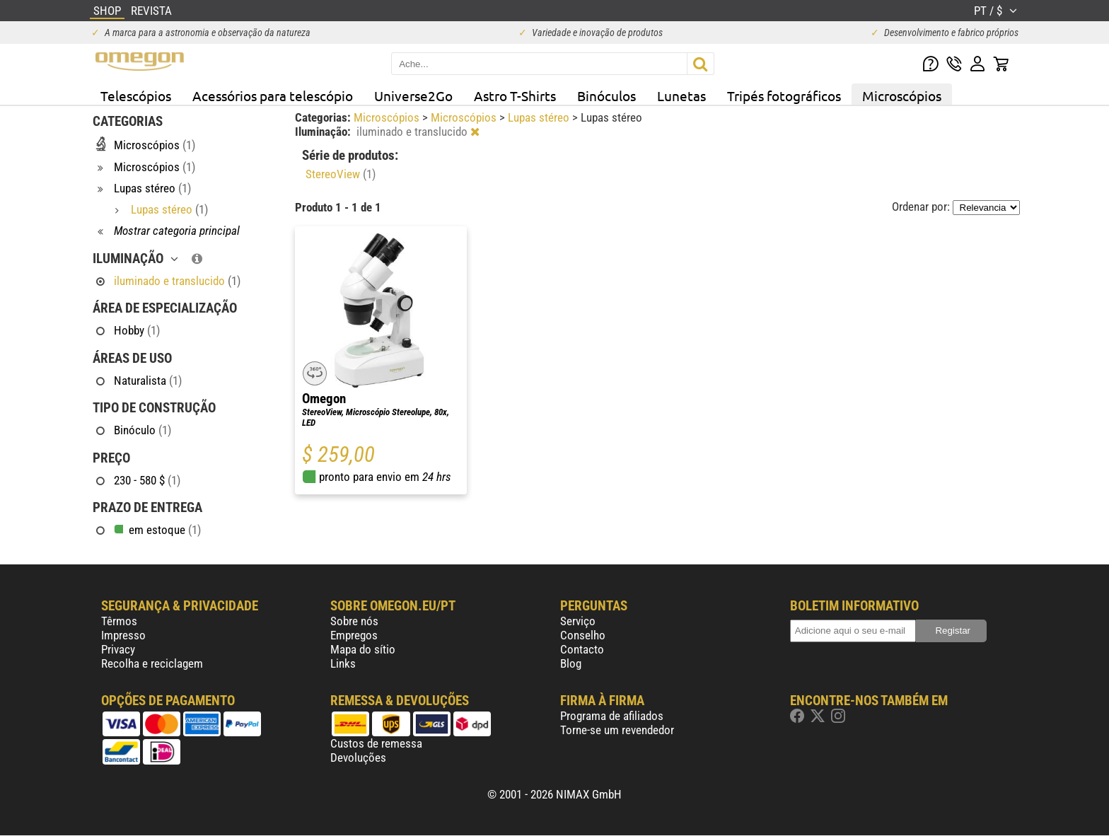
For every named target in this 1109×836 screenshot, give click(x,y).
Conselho (582, 635)
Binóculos (606, 95)
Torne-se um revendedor (617, 730)
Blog (570, 663)
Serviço (578, 621)
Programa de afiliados (611, 716)
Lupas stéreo (540, 117)
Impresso (123, 635)
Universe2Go (413, 95)
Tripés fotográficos (784, 95)
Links (343, 663)
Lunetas (681, 95)
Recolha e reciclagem (152, 663)
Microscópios (901, 95)
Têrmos (119, 621)
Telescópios (135, 95)
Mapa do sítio (362, 649)
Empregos (354, 635)
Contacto (582, 649)
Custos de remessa (376, 743)
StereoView (341, 174)
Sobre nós (354, 621)
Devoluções (358, 757)
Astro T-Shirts (515, 95)
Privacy (118, 649)
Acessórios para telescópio (272, 95)
